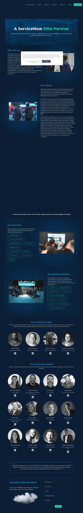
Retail (63, 260)
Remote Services (27, 216)
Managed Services (14, 207)
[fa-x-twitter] (15, 501)
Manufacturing (53, 260)
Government (67, 251)
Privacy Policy (53, 507)
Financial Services (54, 251)
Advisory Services (14, 195)
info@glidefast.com (38, 493)
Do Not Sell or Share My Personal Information (32, 62)
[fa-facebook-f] (12, 501)
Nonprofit (52, 264)
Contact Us (78, 4)
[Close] (61, 52)
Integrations (26, 211)
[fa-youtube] (7, 501)
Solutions (46, 4)
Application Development (16, 199)
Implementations (14, 211)
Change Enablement (15, 203)
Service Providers (64, 264)
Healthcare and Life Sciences (57, 256)
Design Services (13, 216)
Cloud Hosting (28, 203)
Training (11, 220)
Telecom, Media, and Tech (56, 268)
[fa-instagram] (10, 501)
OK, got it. (46, 61)
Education (52, 247)
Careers (70, 4)
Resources (62, 4)
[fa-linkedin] (4, 501)
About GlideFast (30, 4)
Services (39, 4)
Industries (54, 4)
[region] (42, 58)
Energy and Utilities (64, 247)
